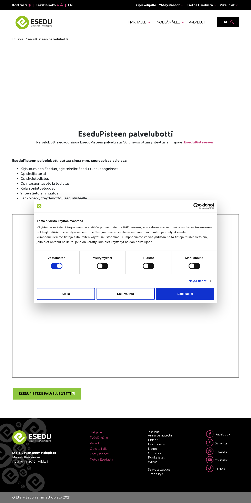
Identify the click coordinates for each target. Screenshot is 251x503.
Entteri (153, 440)
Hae (228, 22)
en (70, 5)
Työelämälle (169, 22)
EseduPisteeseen (199, 142)
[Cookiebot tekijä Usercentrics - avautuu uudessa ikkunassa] (196, 206)
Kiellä (66, 293)
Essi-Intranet (157, 444)
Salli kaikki (185, 293)
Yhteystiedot (169, 5)
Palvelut (197, 22)
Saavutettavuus (159, 469)
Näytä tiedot (198, 281)
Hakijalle (139, 22)
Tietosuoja (155, 474)
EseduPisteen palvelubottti (45, 393)
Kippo (152, 449)
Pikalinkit (227, 5)
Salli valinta (125, 293)
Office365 (155, 453)
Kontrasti (21, 5)
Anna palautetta (160, 435)
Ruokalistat (156, 457)
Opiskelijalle (146, 5)
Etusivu (17, 39)
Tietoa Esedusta (200, 5)
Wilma (153, 462)
